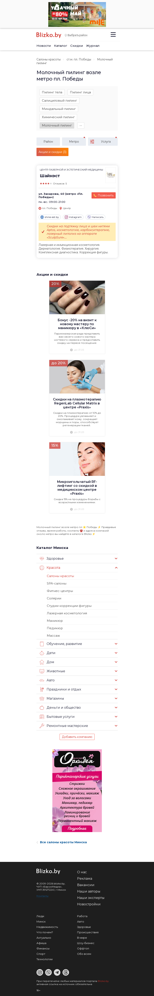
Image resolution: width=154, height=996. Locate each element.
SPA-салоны (56, 583)
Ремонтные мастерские (64, 726)
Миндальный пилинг (59, 109)
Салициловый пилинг (59, 100)
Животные (52, 671)
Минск (41, 921)
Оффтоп (83, 948)
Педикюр (55, 628)
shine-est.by (49, 217)
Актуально (43, 937)
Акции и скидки (52, 274)
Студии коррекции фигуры (69, 606)
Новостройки (89, 904)
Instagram (73, 217)
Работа (82, 916)
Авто (47, 680)
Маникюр (55, 621)
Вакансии (85, 885)
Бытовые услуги (57, 717)
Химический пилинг (58, 117)
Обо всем (84, 953)
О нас (82, 872)
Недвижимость (47, 927)
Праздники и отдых (60, 689)
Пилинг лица (80, 92)
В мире (82, 937)
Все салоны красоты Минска (61, 842)
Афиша (41, 943)
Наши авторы (88, 891)
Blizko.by (103, 981)
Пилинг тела (52, 92)
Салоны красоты (48, 59)
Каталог (60, 45)
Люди (40, 916)
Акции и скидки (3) (52, 152)
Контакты (42, 895)
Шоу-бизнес (85, 943)
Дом (47, 662)
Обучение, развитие (61, 644)
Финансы (42, 948)
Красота (50, 567)
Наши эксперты (91, 898)
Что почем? (44, 932)
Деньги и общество (60, 707)
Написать (95, 217)
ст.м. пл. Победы (79, 59)
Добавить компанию (77, 737)
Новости (43, 45)
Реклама (84, 879)
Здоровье (52, 558)
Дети (47, 653)
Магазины (52, 698)
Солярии (54, 598)
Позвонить (106, 195)
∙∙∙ (81, 125)
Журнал (93, 45)
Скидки (76, 45)
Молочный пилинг (57, 125)
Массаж (53, 636)
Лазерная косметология (67, 613)
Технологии (44, 959)
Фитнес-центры (60, 591)
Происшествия (88, 932)
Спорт (40, 953)
